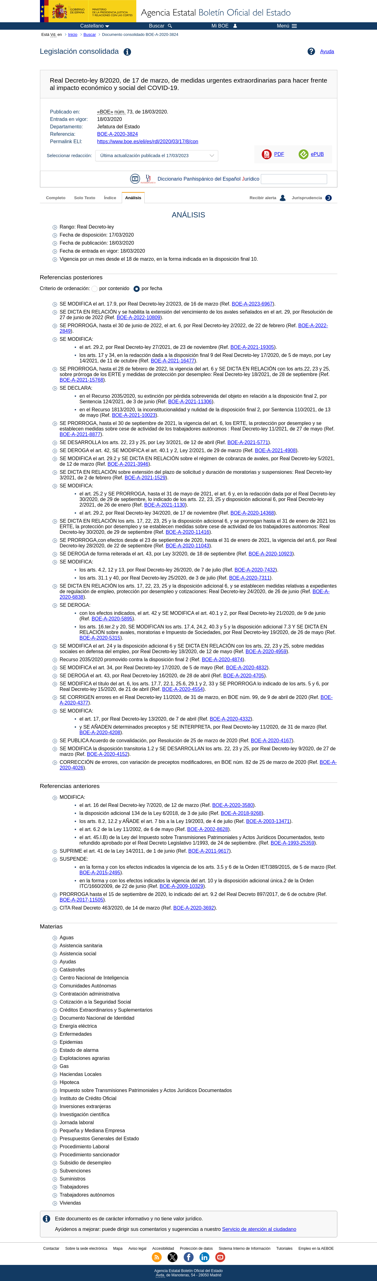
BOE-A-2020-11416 (187, 532)
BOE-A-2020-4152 (107, 754)
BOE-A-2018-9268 (241, 813)
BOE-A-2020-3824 (117, 134)
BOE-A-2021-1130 (164, 505)
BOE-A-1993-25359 (292, 843)
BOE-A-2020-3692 (193, 907)
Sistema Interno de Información (244, 1248)
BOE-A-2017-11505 (81, 899)
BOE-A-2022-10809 (138, 317)
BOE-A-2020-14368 (252, 513)
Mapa (117, 1248)
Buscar (90, 34)
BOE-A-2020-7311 (249, 578)
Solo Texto (84, 197)
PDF (279, 154)
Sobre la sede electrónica (86, 1248)
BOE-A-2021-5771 (247, 442)
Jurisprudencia (311, 198)
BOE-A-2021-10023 (134, 415)
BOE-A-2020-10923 (270, 553)
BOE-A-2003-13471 (268, 821)
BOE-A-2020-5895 (112, 618)
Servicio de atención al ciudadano (259, 1229)
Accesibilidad (163, 1248)
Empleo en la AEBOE (316, 1248)
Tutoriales (284, 1248)
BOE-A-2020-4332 (230, 719)
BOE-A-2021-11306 (190, 401)
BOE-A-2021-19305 (252, 347)
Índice (110, 197)
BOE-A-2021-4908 (275, 450)
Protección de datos (196, 1248)
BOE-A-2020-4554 (182, 689)
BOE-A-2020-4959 (266, 651)
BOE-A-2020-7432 (255, 569)
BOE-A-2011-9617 (208, 851)
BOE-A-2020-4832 (246, 667)
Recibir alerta (268, 198)
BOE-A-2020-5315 (100, 637)
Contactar (51, 1248)
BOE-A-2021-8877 (80, 434)
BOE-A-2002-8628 (207, 829)
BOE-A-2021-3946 (127, 464)
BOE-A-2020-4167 (271, 740)
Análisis (133, 197)
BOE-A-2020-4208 (100, 732)
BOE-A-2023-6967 (252, 303)
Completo (56, 197)
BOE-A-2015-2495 (100, 872)
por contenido (114, 288)
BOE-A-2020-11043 (187, 545)
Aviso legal (138, 1248)
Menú (287, 26)
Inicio (72, 34)
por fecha (152, 288)
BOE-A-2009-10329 (181, 886)
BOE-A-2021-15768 (81, 380)
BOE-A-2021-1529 (145, 477)
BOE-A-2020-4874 (222, 659)
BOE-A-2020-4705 (243, 675)
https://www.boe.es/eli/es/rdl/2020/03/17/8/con (147, 141)
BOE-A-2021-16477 (173, 360)
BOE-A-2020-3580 (232, 805)
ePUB (317, 154)
